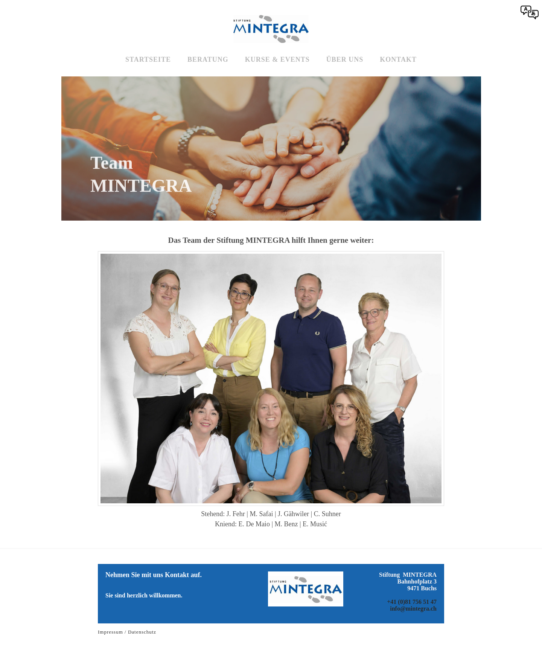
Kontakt (398, 59)
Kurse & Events (277, 59)
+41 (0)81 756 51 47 (412, 602)
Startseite (148, 59)
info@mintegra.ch (413, 608)
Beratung (207, 59)
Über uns (345, 59)
